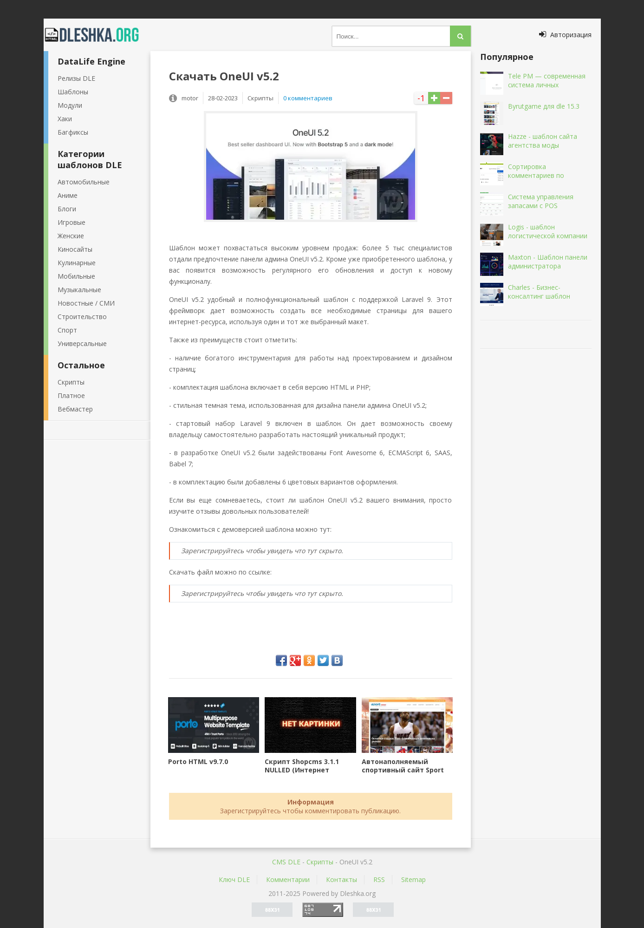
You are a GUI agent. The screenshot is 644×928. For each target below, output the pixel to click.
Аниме (68, 195)
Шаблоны (73, 91)
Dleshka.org (97, 35)
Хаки (65, 118)
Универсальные (82, 343)
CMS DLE (286, 861)
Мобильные (76, 276)
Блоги (67, 208)
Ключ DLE (234, 879)
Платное (71, 395)
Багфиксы (73, 132)
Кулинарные (77, 262)
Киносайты (75, 249)
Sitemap (413, 879)
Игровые (71, 222)
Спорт (67, 330)
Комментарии (288, 879)
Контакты (341, 879)
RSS (379, 879)
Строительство (82, 316)
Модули (70, 105)
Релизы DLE (76, 78)
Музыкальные (79, 289)
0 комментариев (307, 98)
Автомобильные (84, 181)
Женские (71, 235)
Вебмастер (75, 409)
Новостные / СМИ (86, 303)
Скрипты (71, 382)
